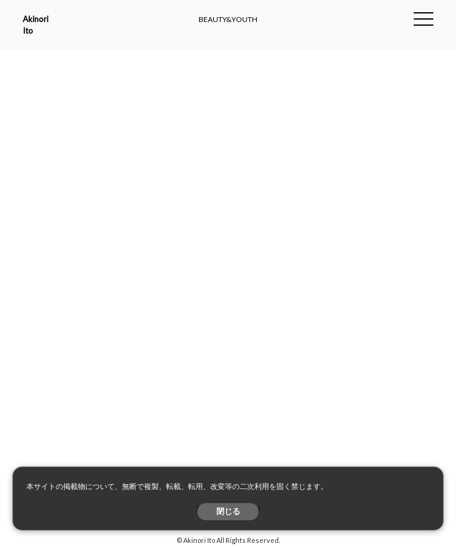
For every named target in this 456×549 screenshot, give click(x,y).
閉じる (228, 511)
